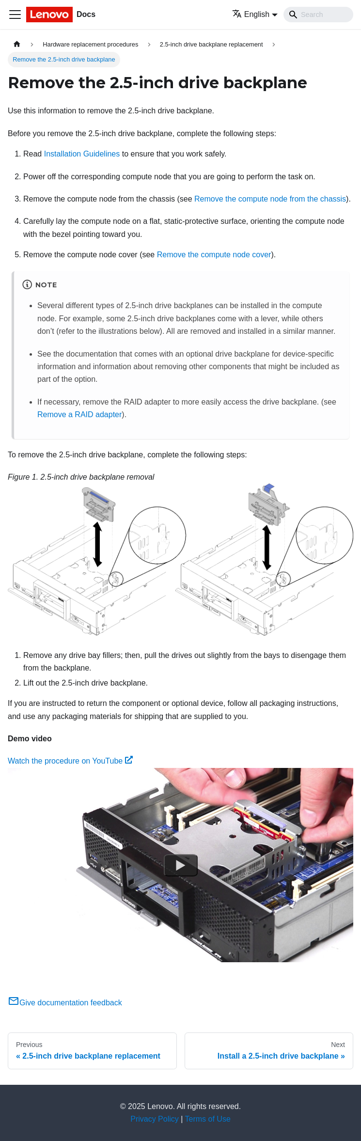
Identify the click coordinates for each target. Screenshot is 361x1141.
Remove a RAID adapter (79, 414)
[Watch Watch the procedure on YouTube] (181, 865)
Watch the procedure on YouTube (70, 761)
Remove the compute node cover (214, 254)
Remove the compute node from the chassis (270, 199)
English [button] (250, 14)
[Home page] (17, 44)
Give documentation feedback (65, 1003)
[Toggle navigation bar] (15, 14)
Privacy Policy (154, 1119)
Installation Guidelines (82, 154)
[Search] (318, 14)
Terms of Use (208, 1119)
